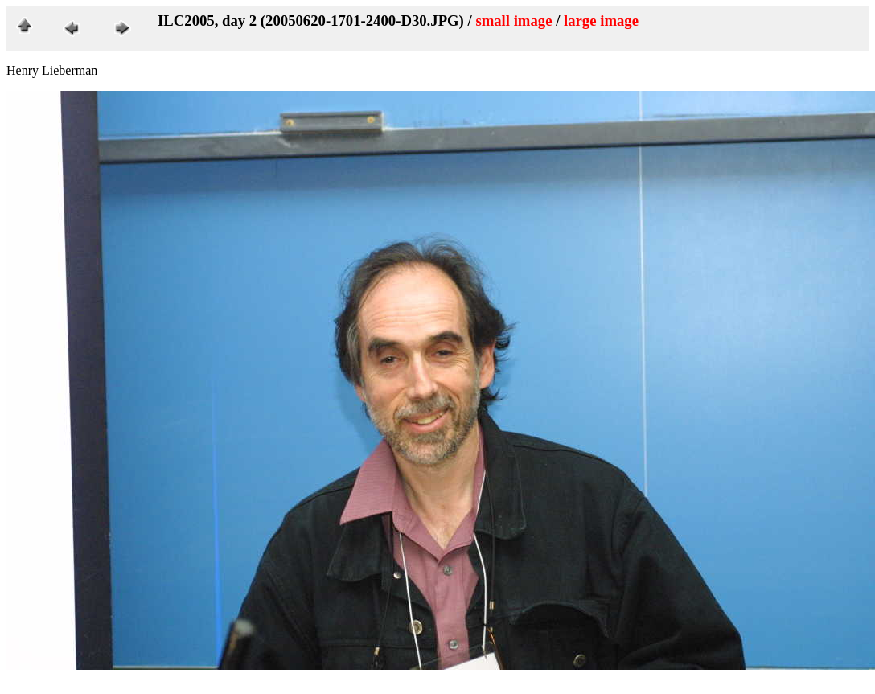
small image (513, 20)
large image (601, 20)
